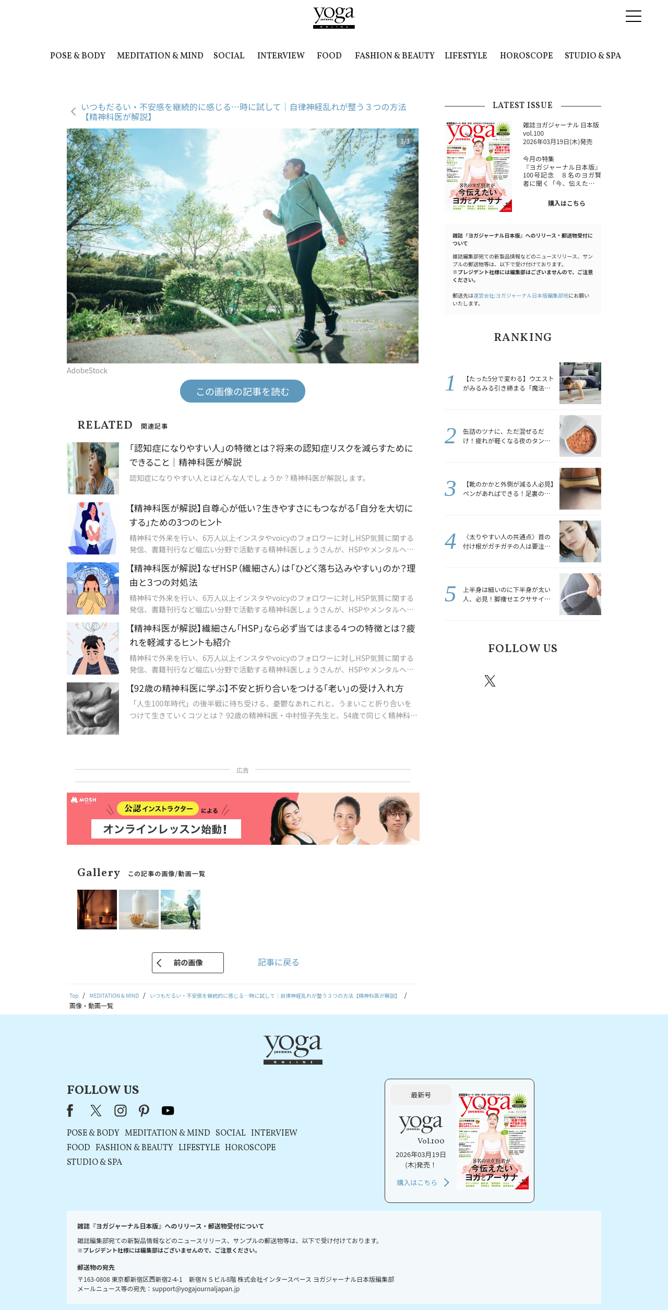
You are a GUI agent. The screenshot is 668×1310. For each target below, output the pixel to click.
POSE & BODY (77, 56)
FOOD (329, 56)
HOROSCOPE (526, 56)
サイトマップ (475, 1282)
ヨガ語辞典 (518, 1282)
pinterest (553, 681)
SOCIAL (228, 56)
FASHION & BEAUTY (395, 56)
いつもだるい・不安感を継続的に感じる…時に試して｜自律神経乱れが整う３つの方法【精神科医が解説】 (244, 111)
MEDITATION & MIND (160, 56)
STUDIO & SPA (593, 56)
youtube (301, 1067)
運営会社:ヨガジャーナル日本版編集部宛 (520, 295)
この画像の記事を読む (243, 391)
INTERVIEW (281, 56)
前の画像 (187, 962)
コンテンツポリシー (385, 1282)
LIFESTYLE (466, 56)
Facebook (461, 681)
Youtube (583, 681)
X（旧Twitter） (230, 1067)
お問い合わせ (147, 1282)
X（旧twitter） (491, 681)
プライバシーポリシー (317, 1282)
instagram (521, 680)
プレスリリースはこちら (209, 1282)
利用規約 (265, 1282)
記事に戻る (279, 961)
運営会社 (435, 1282)
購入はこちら (567, 202)
